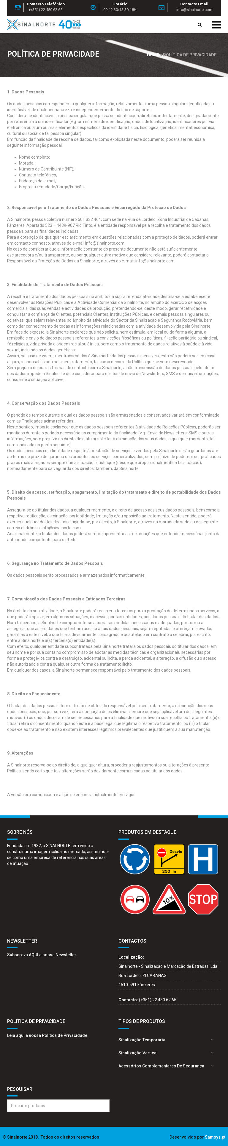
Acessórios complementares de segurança (161, 1066)
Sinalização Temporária (141, 1039)
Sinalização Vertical (138, 1053)
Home (153, 54)
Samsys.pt (215, 1137)
